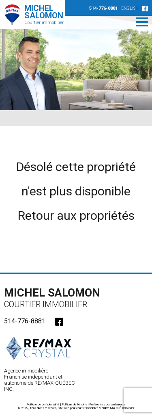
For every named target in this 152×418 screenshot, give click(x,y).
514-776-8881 (103, 8)
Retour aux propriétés (76, 215)
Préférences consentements (107, 404)
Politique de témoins (74, 404)
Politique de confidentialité (43, 404)
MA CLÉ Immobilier (122, 408)
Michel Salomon (54, 297)
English (130, 8)
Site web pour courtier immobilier (78, 408)
